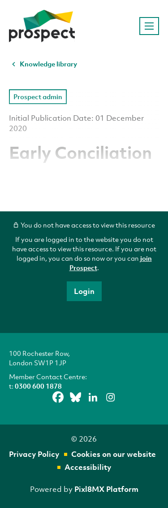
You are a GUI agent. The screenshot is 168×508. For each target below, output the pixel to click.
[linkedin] (92, 397)
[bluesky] (75, 397)
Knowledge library (48, 63)
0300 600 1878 (38, 385)
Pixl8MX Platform (106, 489)
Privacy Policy (34, 454)
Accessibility (88, 467)
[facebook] (58, 397)
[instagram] (110, 397)
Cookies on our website (113, 454)
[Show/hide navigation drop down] (149, 26)
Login (84, 291)
